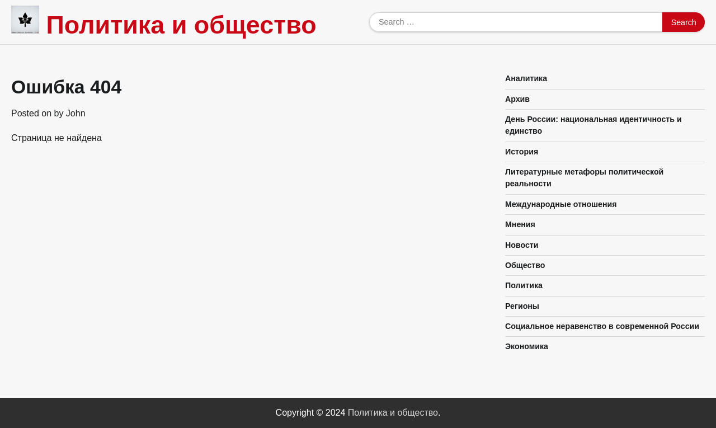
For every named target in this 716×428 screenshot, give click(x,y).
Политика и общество (181, 25)
